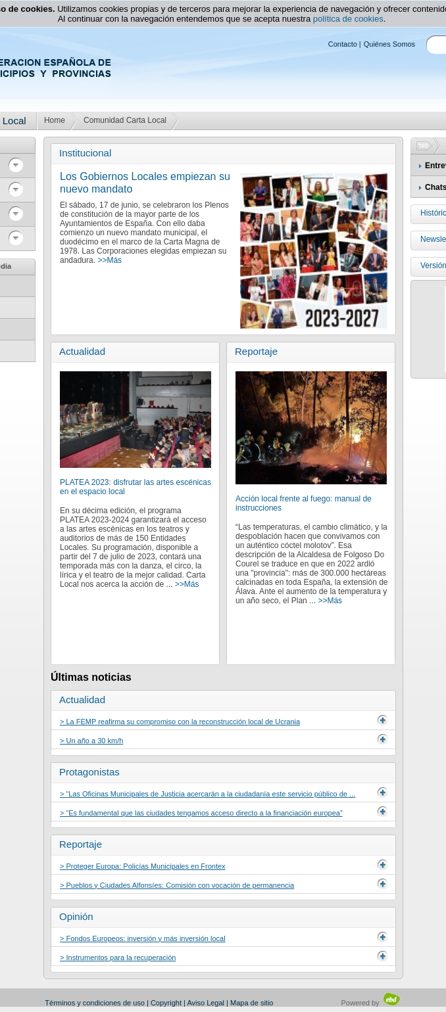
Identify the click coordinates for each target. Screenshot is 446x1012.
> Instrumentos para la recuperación (118, 957)
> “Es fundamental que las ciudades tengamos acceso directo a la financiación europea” (201, 813)
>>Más (109, 260)
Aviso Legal (205, 1003)
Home (54, 120)
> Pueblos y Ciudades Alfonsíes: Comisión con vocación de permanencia (177, 885)
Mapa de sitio (251, 1003)
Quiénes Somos (389, 44)
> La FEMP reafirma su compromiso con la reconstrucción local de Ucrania (180, 721)
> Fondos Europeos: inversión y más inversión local (143, 938)
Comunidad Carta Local (125, 120)
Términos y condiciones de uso (95, 1003)
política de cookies (348, 19)
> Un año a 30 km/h (91, 741)
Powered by (371, 1003)
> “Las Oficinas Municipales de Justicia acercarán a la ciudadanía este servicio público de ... (207, 794)
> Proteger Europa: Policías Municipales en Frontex (143, 866)
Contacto (342, 44)
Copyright (166, 1003)
